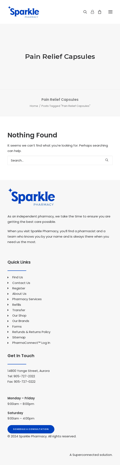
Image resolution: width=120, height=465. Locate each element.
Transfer (18, 310)
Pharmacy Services (27, 299)
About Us (19, 293)
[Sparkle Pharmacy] (23, 12)
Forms (17, 326)
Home (34, 106)
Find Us (17, 277)
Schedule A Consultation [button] (31, 429)
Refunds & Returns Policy (31, 332)
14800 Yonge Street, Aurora (29, 371)
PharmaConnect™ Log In (31, 342)
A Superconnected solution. (91, 455)
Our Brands (20, 321)
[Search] (83, 12)
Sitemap (19, 337)
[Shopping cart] (97, 12)
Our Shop (19, 315)
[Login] (90, 12)
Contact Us (21, 283)
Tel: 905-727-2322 (21, 376)
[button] (110, 12)
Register (18, 288)
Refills (16, 304)
